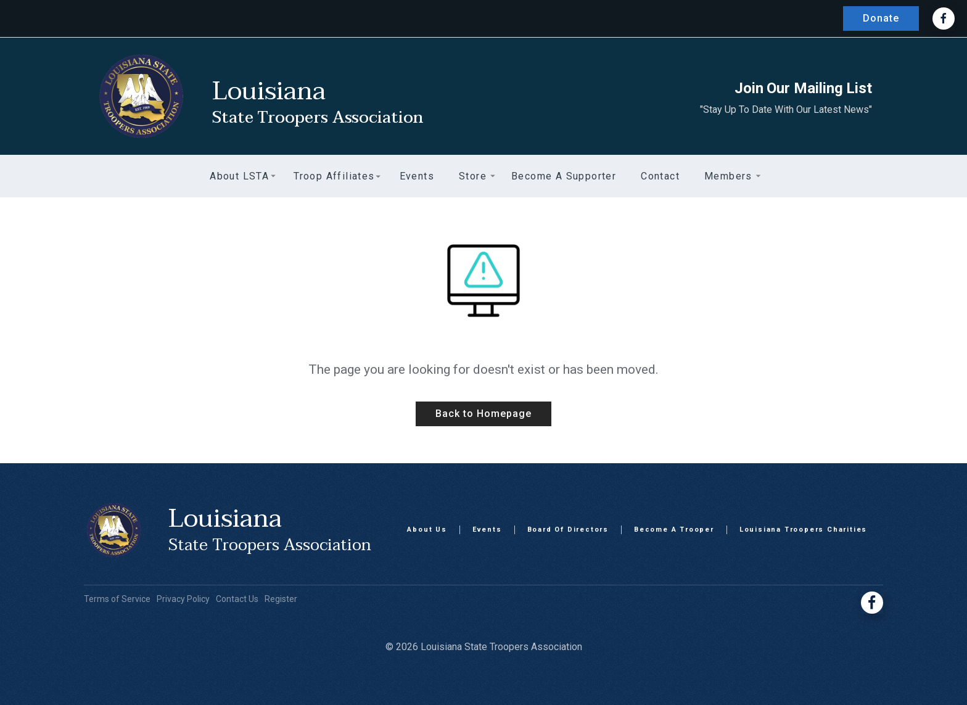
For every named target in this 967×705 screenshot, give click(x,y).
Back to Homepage (483, 413)
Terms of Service (117, 599)
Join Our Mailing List (803, 88)
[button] (239, 176)
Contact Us (237, 599)
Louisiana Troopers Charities (803, 530)
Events (487, 530)
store (473, 176)
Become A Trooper (674, 530)
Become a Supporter (563, 176)
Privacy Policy (183, 599)
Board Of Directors (568, 530)
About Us (426, 530)
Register (281, 599)
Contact (660, 176)
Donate (881, 18)
